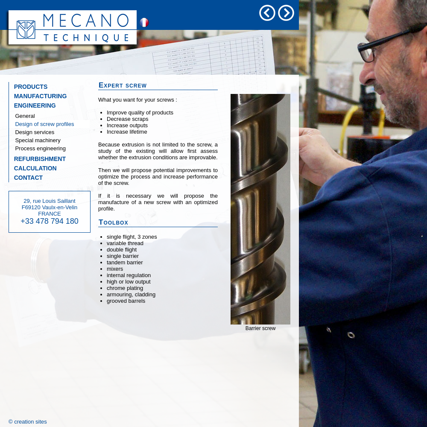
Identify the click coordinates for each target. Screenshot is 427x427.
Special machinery (35, 140)
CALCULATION (33, 168)
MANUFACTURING (38, 96)
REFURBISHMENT (37, 158)
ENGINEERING (32, 105)
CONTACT (26, 177)
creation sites (30, 421)
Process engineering (37, 148)
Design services (31, 132)
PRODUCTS (28, 86)
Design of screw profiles (41, 124)
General (22, 116)
